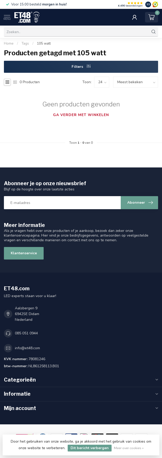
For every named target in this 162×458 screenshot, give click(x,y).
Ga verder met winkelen (81, 114)
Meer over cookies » (129, 448)
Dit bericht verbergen (90, 447)
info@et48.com (27, 348)
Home (9, 43)
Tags (25, 43)
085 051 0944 (26, 333)
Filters (81, 66)
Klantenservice (24, 253)
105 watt (44, 43)
